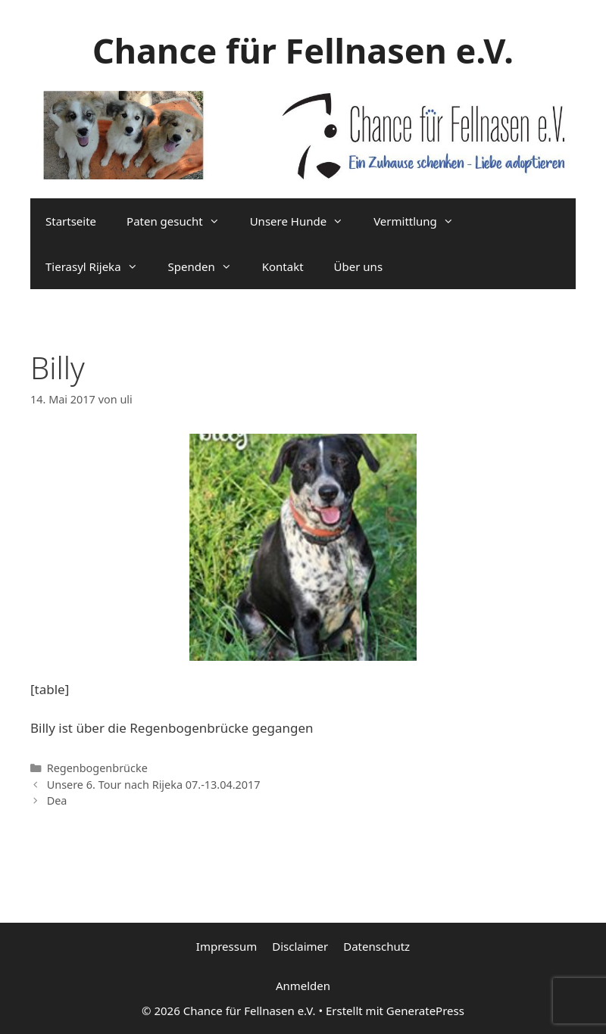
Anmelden (303, 985)
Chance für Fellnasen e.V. (303, 50)
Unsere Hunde (304, 221)
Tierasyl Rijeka (99, 266)
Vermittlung (421, 221)
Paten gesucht (181, 221)
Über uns (358, 266)
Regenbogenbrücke (97, 768)
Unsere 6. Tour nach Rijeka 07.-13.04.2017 (154, 784)
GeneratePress (425, 1010)
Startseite (70, 221)
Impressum (226, 946)
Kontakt (283, 266)
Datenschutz (376, 946)
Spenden (207, 266)
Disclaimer (300, 946)
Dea (57, 800)
